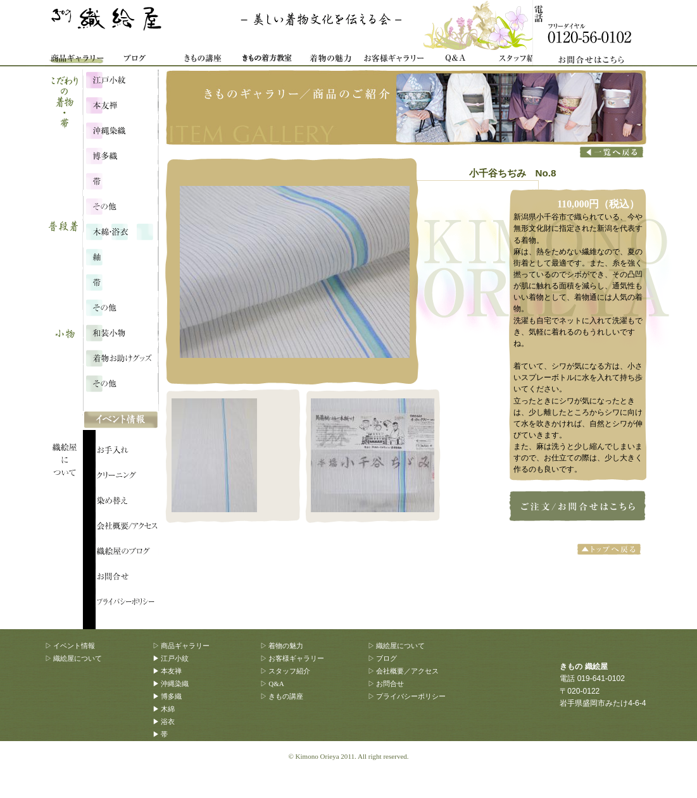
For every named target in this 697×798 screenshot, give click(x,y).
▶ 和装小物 (171, 759)
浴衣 (120, 256)
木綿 (120, 230)
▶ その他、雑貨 (178, 785)
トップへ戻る (610, 549)
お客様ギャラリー (393, 60)
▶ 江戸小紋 (171, 658)
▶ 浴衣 (164, 721)
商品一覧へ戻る (611, 152)
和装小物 (120, 331)
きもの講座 (203, 60)
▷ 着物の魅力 (282, 645)
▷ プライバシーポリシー (407, 696)
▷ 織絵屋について (74, 658)
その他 (120, 306)
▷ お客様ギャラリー (292, 658)
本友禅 (120, 104)
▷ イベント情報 (70, 645)
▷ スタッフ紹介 (285, 671)
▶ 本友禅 (167, 671)
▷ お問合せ (386, 683)
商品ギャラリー (76, 60)
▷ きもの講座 (282, 696)
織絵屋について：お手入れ (127, 452)
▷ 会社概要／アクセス (403, 671)
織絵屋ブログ (140, 60)
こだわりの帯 (120, 180)
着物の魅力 (329, 60)
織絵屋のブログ (127, 553)
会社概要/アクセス (127, 528)
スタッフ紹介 (519, 60)
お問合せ (595, 33)
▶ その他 (167, 747)
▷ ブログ (383, 658)
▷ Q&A (272, 683)
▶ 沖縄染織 (171, 683)
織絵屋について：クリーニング (127, 477)
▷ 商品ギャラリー (181, 645)
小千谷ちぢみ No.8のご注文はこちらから (575, 505)
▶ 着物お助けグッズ (185, 772)
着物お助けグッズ (120, 357)
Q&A (456, 60)
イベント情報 (121, 420)
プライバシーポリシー (127, 603)
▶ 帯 (160, 734)
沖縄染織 (120, 129)
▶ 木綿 (164, 709)
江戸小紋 (120, 79)
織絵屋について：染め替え (127, 502)
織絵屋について (70, 411)
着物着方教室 (266, 60)
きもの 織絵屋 (108, 25)
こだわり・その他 (120, 205)
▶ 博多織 (167, 696)
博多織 (120, 154)
